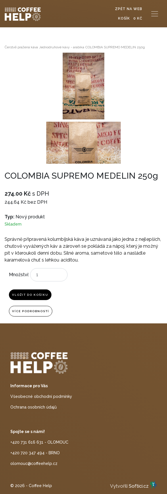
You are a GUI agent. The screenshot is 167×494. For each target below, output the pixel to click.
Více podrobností (30, 311)
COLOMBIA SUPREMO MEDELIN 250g (115, 47)
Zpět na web (128, 9)
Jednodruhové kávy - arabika (61, 47)
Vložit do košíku (30, 294)
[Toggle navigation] (154, 13)
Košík (130, 18)
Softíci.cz (139, 486)
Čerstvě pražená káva (21, 47)
